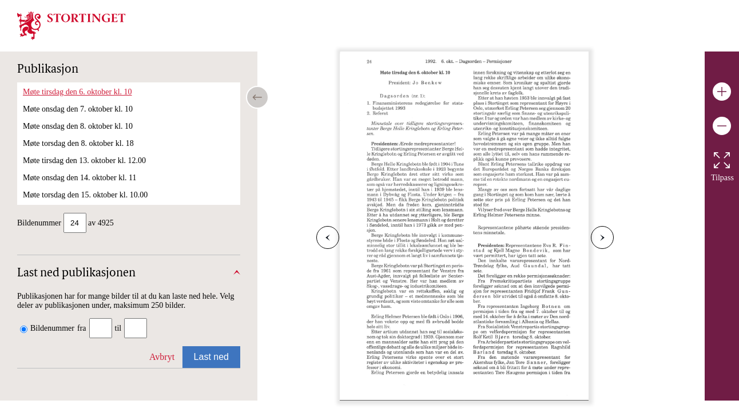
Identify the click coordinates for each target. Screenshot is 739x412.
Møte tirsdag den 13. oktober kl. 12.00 (84, 160)
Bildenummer (52, 329)
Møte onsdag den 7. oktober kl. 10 (78, 109)
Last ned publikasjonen (76, 274)
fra (81, 329)
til (118, 329)
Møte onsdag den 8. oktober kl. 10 (78, 126)
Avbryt (161, 358)
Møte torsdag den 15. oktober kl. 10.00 (85, 195)
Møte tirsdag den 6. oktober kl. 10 (77, 92)
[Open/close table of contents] (257, 97)
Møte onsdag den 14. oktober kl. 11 (80, 177)
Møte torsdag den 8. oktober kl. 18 (78, 143)
